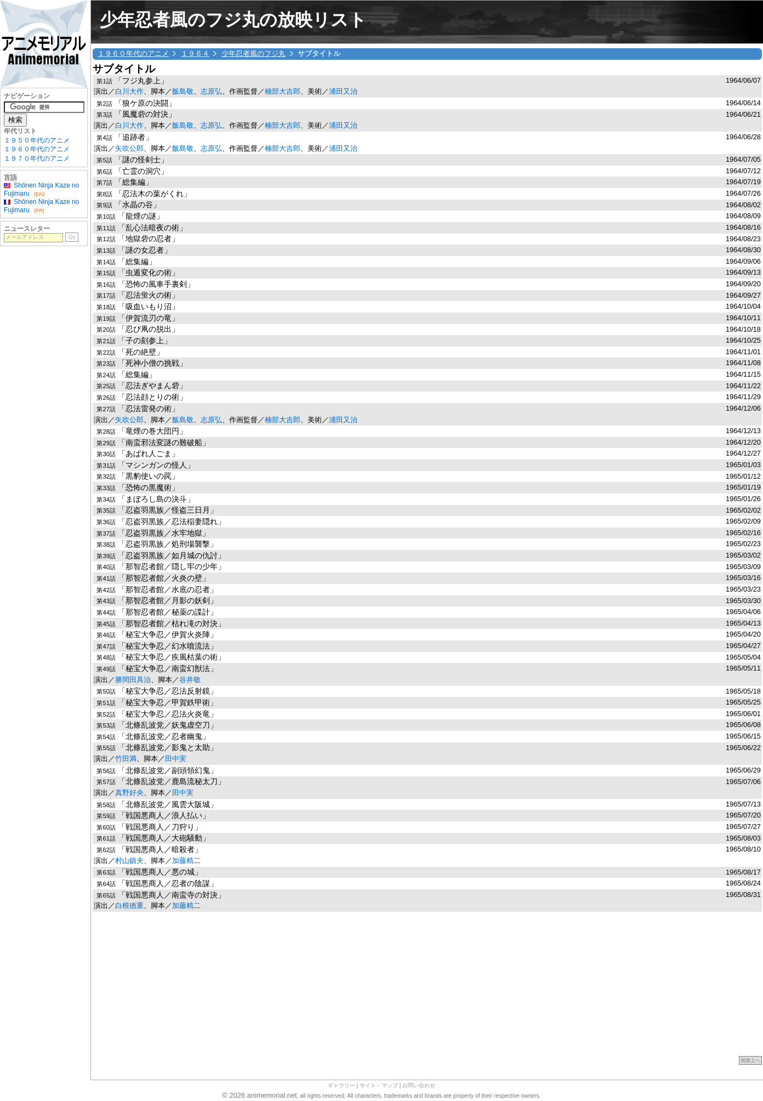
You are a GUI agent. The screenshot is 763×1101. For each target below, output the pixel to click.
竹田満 (125, 758)
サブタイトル (124, 69)
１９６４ (195, 53)
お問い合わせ (418, 1085)
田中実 (175, 758)
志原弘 (211, 91)
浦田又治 (343, 91)
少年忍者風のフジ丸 (253, 53)
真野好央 (129, 792)
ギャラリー (341, 1085)
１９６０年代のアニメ (133, 53)
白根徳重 (129, 905)
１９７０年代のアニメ (37, 158)
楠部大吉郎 (282, 91)
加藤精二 (186, 860)
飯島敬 (182, 91)
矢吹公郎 (129, 148)
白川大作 (129, 91)
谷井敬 (190, 680)
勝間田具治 (133, 680)
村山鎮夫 (129, 860)
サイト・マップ (379, 1085)
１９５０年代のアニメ (37, 140)
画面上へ (750, 1060)
